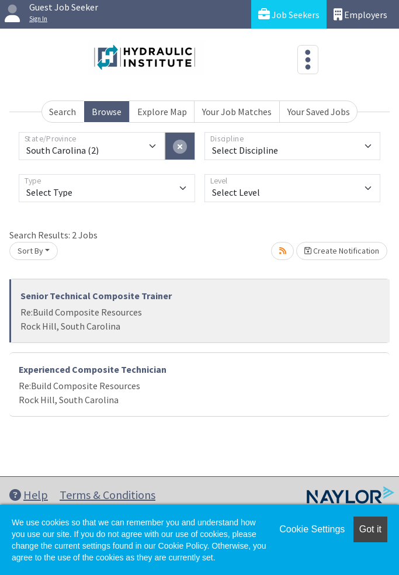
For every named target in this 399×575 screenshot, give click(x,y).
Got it (370, 529)
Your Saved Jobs (318, 111)
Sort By (30, 250)
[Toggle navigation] (307, 59)
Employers (360, 14)
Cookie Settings (312, 529)
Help (28, 494)
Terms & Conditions (107, 494)
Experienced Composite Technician (92, 369)
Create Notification (341, 250)
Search (62, 111)
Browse (107, 111)
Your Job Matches (237, 111)
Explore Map (162, 111)
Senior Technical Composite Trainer (96, 296)
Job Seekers (289, 14)
